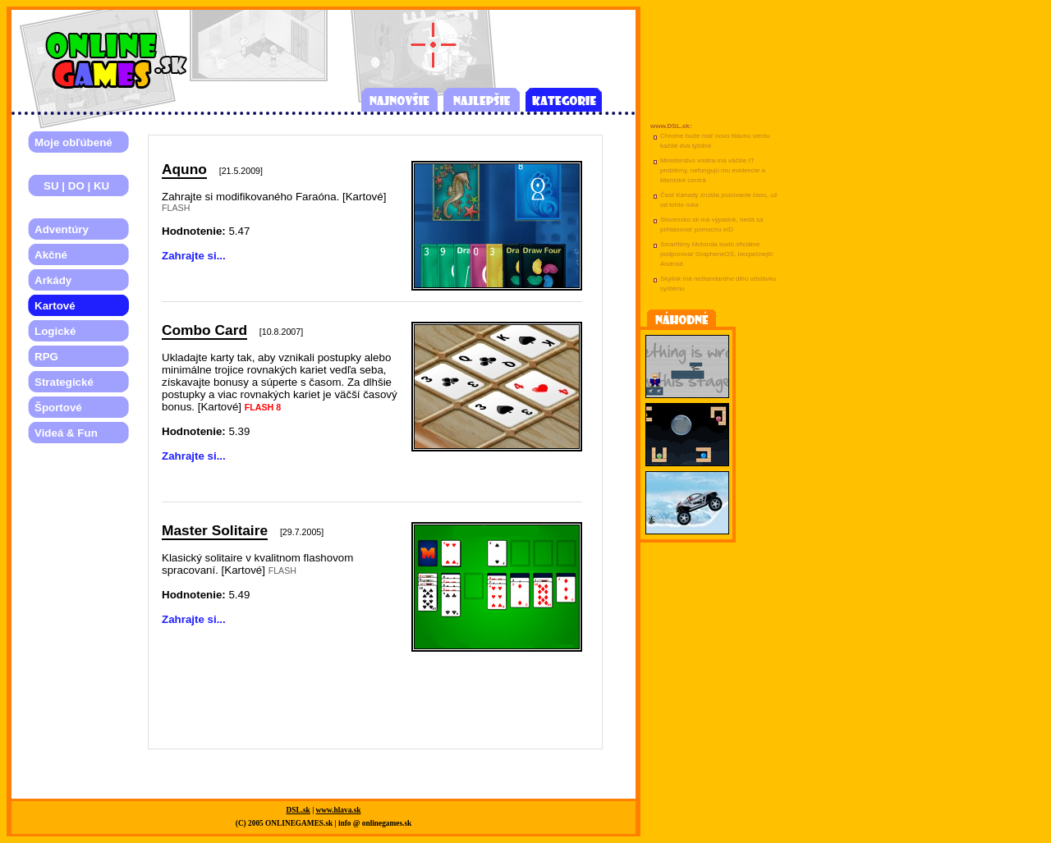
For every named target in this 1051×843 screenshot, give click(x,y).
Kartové (55, 306)
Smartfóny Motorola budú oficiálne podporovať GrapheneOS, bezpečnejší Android (716, 254)
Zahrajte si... (194, 256)
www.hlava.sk (338, 810)
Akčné (50, 255)
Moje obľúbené (73, 142)
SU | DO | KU (71, 186)
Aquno (184, 169)
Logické (55, 331)
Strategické (64, 382)
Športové (58, 407)
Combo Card (204, 330)
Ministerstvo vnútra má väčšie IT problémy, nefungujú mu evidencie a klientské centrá (712, 170)
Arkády (52, 280)
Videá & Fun (66, 433)
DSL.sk (298, 810)
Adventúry (61, 229)
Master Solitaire (215, 530)
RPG (46, 356)
